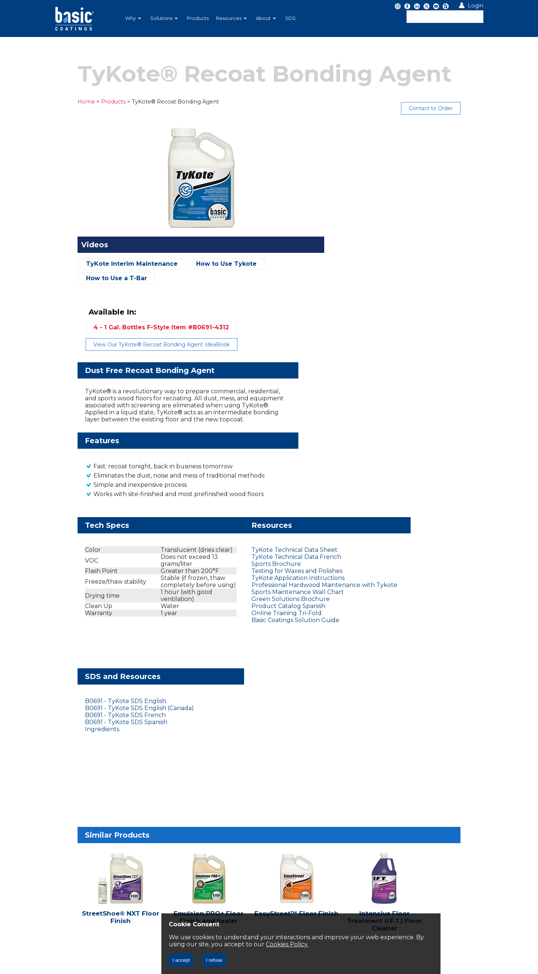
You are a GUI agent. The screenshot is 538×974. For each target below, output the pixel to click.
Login (475, 5)
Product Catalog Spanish (241, 477)
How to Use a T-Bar (92, 278)
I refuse (214, 960)
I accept (181, 960)
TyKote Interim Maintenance (107, 263)
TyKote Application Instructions (250, 442)
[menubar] (230, 18)
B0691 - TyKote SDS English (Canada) (402, 421)
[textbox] (445, 16)
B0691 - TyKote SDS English (388, 414)
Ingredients (365, 442)
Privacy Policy (78, 806)
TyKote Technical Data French (249, 421)
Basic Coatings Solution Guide (248, 491)
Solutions (164, 18)
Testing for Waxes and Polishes (249, 435)
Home (62, 101)
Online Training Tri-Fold (239, 484)
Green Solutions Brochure (243, 470)
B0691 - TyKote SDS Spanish (389, 435)
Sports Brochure (229, 428)
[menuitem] (134, 18)
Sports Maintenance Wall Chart (250, 463)
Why (133, 18)
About (266, 18)
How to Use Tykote (202, 263)
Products (198, 18)
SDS (290, 18)
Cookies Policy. (332, 944)
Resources (231, 18)
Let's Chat (84, 762)
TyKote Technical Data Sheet (247, 414)
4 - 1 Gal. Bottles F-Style (387, 149)
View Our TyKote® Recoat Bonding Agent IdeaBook (387, 166)
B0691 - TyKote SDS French (388, 428)
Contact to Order (455, 108)
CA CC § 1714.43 (126, 806)
